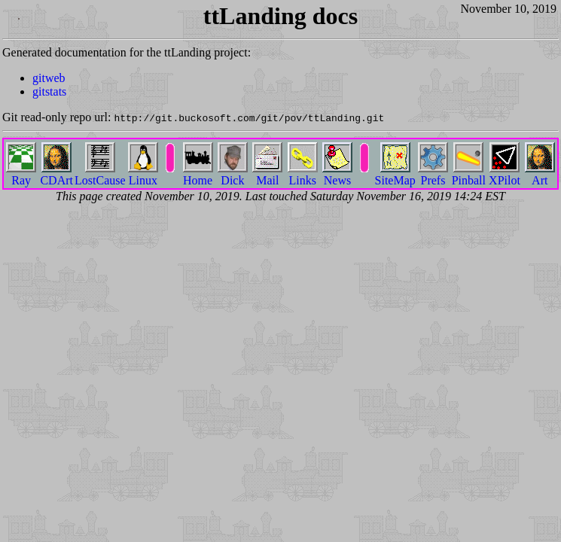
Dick (233, 174)
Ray (21, 174)
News (337, 174)
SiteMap (395, 174)
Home (198, 174)
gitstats (49, 91)
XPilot (504, 174)
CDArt (56, 174)
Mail (267, 174)
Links (303, 174)
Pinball (469, 174)
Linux (143, 174)
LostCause (100, 174)
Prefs (433, 174)
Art (540, 174)
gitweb (49, 78)
